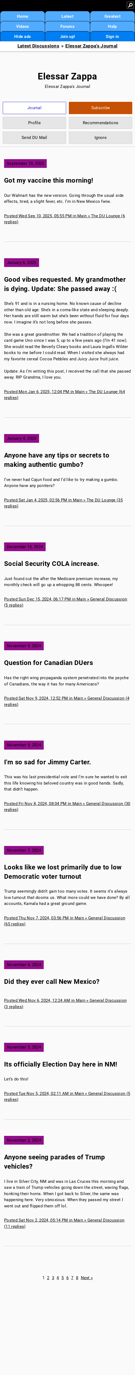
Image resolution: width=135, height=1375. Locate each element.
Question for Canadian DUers (48, 663)
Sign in (112, 36)
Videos (22, 26)
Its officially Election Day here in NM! (61, 1064)
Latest (67, 16)
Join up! (67, 36)
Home (22, 16)
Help (112, 26)
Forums (67, 26)
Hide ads (22, 36)
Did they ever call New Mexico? (52, 981)
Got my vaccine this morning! (48, 180)
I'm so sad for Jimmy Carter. (47, 762)
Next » (87, 1277)
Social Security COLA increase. (51, 564)
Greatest (112, 16)
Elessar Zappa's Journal (91, 46)
